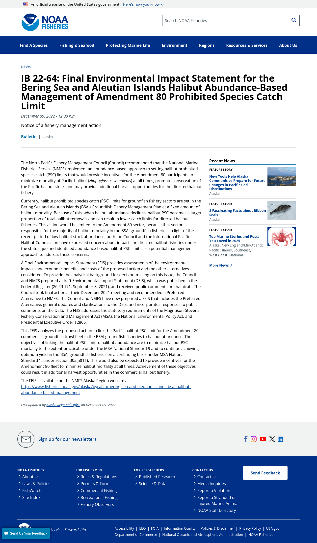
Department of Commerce (136, 534)
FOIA (155, 528)
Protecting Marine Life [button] (128, 45)
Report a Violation (213, 490)
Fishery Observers (97, 504)
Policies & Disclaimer (217, 528)
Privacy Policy (250, 528)
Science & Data (152, 483)
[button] (26, 533)
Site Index (31, 497)
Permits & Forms (96, 483)
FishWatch (31, 490)
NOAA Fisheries (30, 470)
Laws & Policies (36, 483)
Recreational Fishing (99, 497)
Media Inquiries (211, 483)
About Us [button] (288, 45)
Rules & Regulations (99, 476)
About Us (30, 476)
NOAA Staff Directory (216, 510)
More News (219, 265)
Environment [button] (174, 45)
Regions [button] (206, 45)
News (26, 66)
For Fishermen (89, 470)
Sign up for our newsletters (67, 439)
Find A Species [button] (34, 45)
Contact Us (202, 470)
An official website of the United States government (91, 4)
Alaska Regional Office (63, 404)
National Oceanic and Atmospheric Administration (202, 534)
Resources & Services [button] (246, 45)
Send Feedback (265, 473)
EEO (142, 528)
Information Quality (180, 528)
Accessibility (124, 528)
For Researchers (149, 470)
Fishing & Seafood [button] (76, 45)
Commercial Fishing (99, 490)
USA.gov (272, 528)
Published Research (157, 476)
